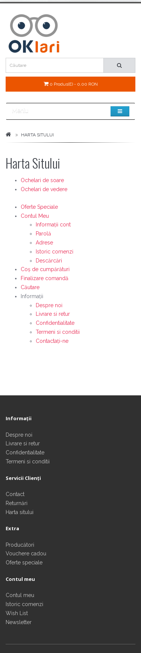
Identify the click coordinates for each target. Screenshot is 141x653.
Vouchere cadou (26, 553)
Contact (15, 494)
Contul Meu (35, 216)
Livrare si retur (53, 314)
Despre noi (49, 305)
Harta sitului (19, 512)
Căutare (30, 287)
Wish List (17, 613)
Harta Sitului (37, 134)
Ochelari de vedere (44, 189)
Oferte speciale (24, 562)
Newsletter (19, 622)
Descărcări (49, 261)
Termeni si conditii (58, 332)
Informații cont (53, 225)
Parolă (43, 234)
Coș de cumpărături (45, 269)
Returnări (16, 503)
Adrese (44, 243)
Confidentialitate (55, 323)
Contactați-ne (52, 341)
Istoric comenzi (54, 252)
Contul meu (20, 595)
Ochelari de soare (42, 180)
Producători (20, 545)
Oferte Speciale (39, 207)
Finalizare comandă (44, 278)
